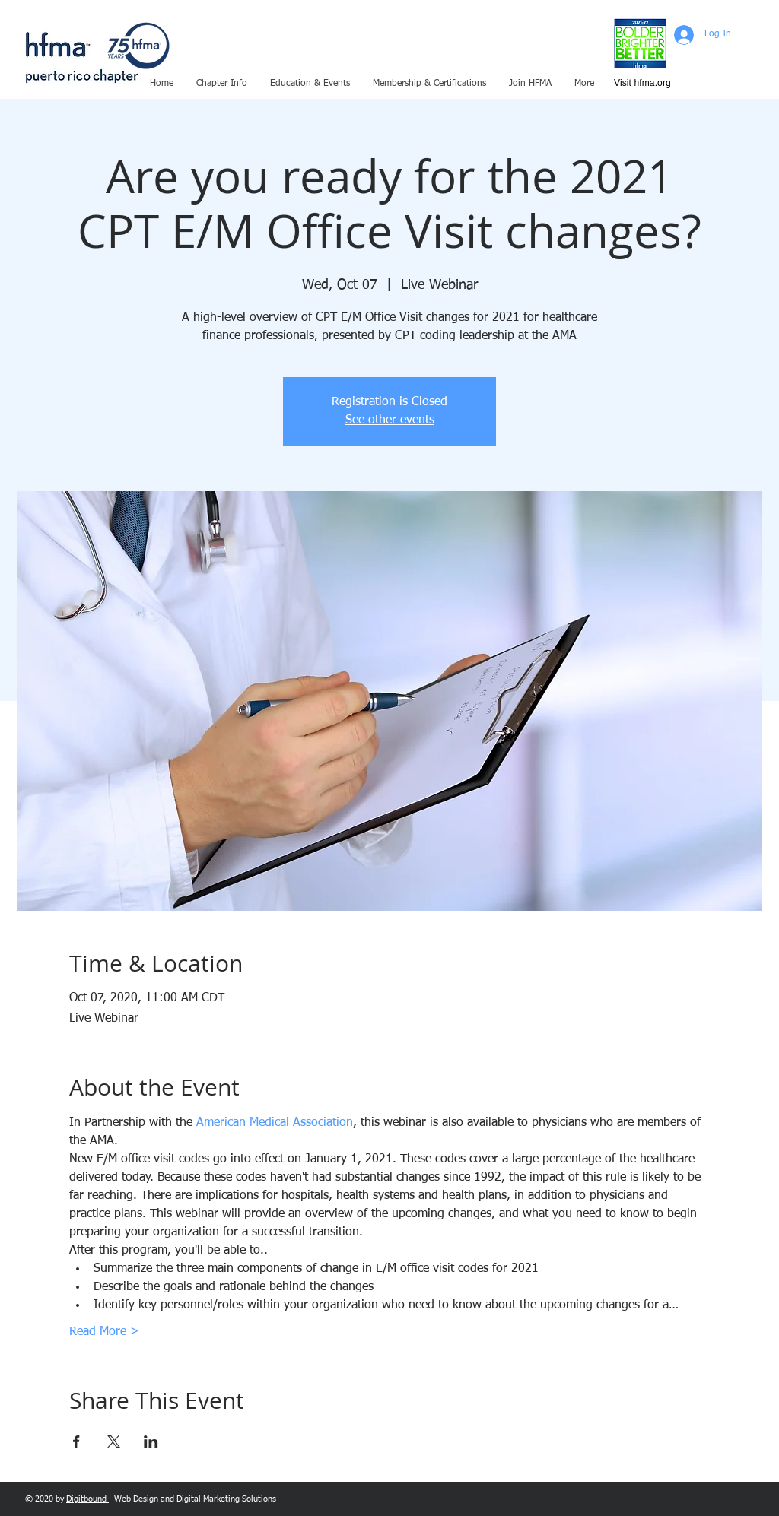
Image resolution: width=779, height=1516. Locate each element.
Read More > (104, 1332)
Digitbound (87, 1499)
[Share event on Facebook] (76, 1441)
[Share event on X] (114, 1441)
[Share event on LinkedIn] (151, 1441)
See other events (389, 420)
